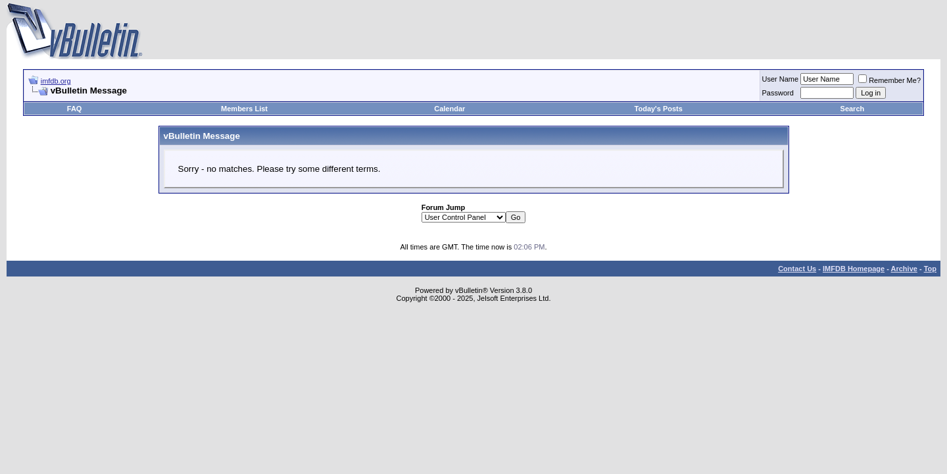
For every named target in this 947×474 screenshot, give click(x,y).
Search (852, 109)
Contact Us (797, 269)
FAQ (74, 109)
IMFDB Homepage (854, 269)
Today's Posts (659, 109)
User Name (780, 79)
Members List (244, 109)
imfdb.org (56, 81)
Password (778, 93)
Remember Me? (889, 80)
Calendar (449, 109)
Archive (904, 269)
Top (930, 269)
